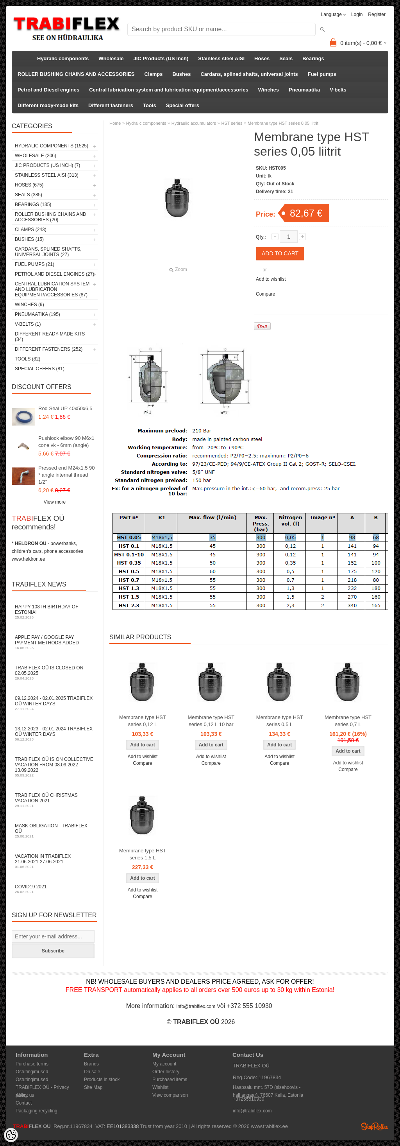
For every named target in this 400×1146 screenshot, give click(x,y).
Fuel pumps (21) (34, 264)
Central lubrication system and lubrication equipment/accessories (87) (52, 289)
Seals (286, 58)
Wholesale (110, 58)
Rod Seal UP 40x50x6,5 (65, 408)
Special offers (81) (39, 368)
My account (164, 1064)
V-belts (338, 90)
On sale (92, 1071)
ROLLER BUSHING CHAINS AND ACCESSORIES (76, 74)
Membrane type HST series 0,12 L (142, 720)
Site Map (93, 1087)
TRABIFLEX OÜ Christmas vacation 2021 (55, 800)
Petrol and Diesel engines (48, 90)
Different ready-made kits (48, 105)
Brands (91, 1064)
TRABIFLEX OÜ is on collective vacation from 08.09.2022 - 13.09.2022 (55, 767)
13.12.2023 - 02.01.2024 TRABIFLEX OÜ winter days (55, 733)
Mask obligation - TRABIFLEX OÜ (55, 830)
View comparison (170, 1095)
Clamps (154, 74)
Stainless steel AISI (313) (47, 175)
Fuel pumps (322, 74)
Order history (165, 1071)
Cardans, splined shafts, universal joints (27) (48, 251)
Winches (268, 90)
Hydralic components (63, 58)
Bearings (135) (33, 204)
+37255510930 (248, 1099)
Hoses (262, 58)
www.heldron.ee (28, 559)
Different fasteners (110, 105)
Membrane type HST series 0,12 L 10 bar (211, 720)
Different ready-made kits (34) (50, 336)
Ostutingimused (32, 1071)
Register (377, 14)
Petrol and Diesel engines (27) (54, 274)
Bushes (181, 74)
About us (25, 1095)
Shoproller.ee (374, 1126)
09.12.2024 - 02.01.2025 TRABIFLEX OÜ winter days (55, 703)
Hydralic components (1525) (51, 146)
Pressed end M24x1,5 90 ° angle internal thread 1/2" (66, 475)
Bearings (313, 58)
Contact (24, 1103)
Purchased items (169, 1079)
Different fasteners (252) (48, 349)
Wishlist (160, 1087)
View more (55, 502)
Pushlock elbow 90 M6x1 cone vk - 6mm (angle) (66, 441)
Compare (265, 294)
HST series (231, 123)
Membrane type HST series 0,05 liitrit (283, 123)
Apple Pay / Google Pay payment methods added (55, 642)
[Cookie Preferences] (11, 1135)
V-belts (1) (28, 324)
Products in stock (102, 1079)
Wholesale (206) (35, 155)
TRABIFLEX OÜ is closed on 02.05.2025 (55, 672)
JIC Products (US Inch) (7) (47, 165)
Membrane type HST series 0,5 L (279, 720)
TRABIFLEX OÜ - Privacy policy (42, 1088)
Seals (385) (28, 194)
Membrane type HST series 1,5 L (142, 854)
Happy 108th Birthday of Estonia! (55, 611)
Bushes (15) (29, 239)
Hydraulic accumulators (193, 123)
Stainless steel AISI (221, 58)
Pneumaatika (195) (37, 314)
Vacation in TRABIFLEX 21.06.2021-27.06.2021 (55, 861)
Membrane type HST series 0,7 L (348, 720)
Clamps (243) (30, 229)
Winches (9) (29, 304)
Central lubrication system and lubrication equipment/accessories (168, 90)
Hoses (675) (29, 185)
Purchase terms (32, 1064)
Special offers (182, 105)
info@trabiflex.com (196, 1006)
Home (115, 123)
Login (356, 14)
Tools (149, 105)
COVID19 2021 (55, 889)
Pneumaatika (304, 90)
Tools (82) (27, 359)
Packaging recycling (36, 1111)
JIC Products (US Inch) (161, 58)
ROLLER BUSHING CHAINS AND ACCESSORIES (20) (50, 217)
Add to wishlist (271, 279)
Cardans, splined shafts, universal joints (249, 74)
